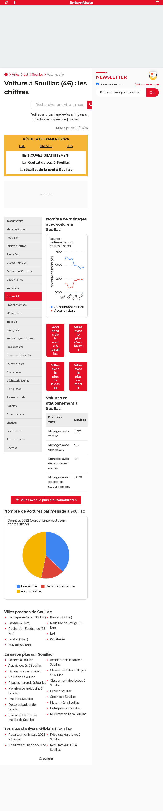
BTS (70, 146)
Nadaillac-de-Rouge (64, 623)
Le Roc (75, 119)
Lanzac (82, 114)
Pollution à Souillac (21, 677)
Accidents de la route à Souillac (55, 340)
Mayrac (13, 645)
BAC (22, 146)
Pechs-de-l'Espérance (50, 119)
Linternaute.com (109, 84)
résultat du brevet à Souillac (48, 170)
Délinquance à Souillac (24, 671)
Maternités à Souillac (65, 702)
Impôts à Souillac (20, 699)
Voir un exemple (147, 84)
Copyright (46, 759)
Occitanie (57, 639)
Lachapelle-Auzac (61, 114)
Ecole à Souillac (61, 691)
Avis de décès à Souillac (24, 665)
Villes (15, 74)
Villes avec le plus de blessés (55, 376)
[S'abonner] (127, 92)
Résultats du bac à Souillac (27, 745)
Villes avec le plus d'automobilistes (46, 500)
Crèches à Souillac (63, 697)
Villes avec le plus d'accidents (78, 338)
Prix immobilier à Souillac (68, 714)
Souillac (37, 74)
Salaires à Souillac (20, 660)
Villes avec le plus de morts (78, 376)
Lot (25, 74)
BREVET (46, 146)
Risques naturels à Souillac (27, 683)
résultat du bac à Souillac (48, 163)
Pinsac (55, 617)
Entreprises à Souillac (65, 708)
